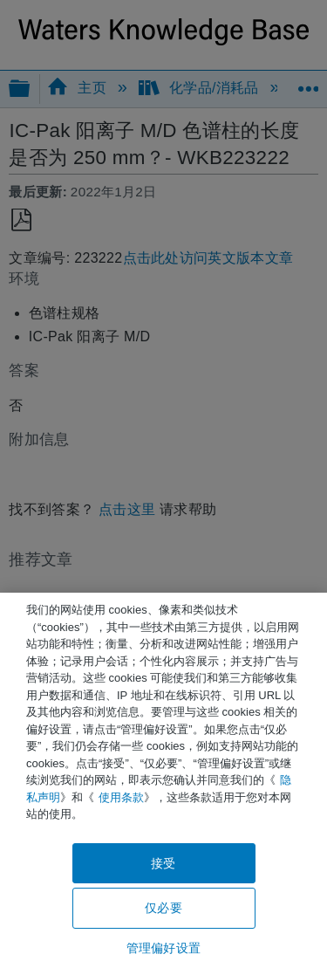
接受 (163, 863)
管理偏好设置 (163, 948)
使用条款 (121, 797)
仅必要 (163, 908)
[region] (163, 780)
